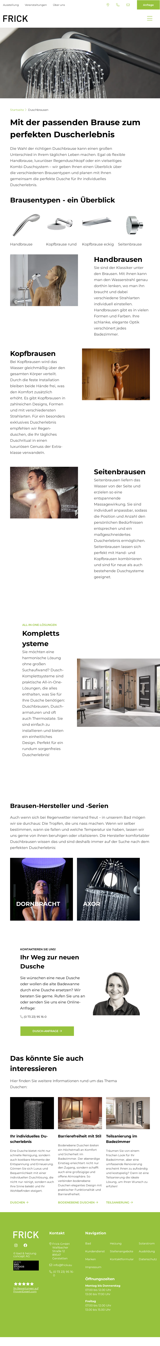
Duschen (17, 1202)
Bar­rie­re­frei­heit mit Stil (79, 1136)
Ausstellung (11, 4)
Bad (88, 1243)
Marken (90, 1259)
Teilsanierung (117, 1202)
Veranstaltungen (36, 4)
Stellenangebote (121, 1251)
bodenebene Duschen (76, 1202)
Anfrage (148, 4)
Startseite (17, 110)
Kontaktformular (122, 1259)
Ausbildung (147, 1251)
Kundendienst (95, 1251)
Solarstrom (147, 1243)
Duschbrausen (38, 110)
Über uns (59, 4)
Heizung (116, 1243)
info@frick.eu (128, 4)
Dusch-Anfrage (45, 1031)
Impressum (93, 1267)
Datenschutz (148, 1259)
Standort (108, 4)
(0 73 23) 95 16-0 (117, 4)
